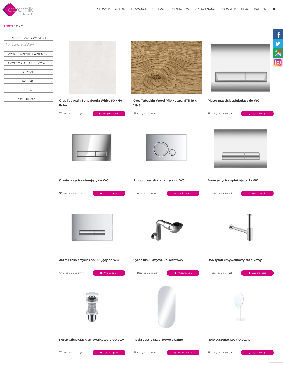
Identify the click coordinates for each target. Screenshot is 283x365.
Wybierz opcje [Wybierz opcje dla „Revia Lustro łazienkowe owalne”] (185, 352)
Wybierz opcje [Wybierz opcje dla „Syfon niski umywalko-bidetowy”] (185, 273)
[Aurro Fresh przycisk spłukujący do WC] (92, 227)
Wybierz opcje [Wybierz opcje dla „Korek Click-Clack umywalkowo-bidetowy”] (110, 352)
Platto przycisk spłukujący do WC (233, 100)
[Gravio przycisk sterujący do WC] (92, 147)
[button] (72, 113)
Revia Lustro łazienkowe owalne (158, 339)
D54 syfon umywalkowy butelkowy (235, 260)
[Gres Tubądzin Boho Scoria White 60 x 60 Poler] (92, 67)
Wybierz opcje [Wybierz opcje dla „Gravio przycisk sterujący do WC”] (110, 193)
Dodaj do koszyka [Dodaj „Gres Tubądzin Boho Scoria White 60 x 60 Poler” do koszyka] (110, 113)
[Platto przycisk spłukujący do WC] (241, 67)
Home (8, 25)
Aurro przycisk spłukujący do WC (233, 180)
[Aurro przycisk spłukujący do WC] (241, 147)
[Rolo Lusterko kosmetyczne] (241, 306)
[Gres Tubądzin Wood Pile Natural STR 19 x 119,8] (167, 67)
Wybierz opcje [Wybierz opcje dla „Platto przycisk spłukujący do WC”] (259, 113)
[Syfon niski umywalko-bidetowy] (167, 227)
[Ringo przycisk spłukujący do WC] (167, 147)
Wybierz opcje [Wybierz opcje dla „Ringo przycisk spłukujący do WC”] (185, 193)
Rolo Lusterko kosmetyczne (229, 339)
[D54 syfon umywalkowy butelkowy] (241, 227)
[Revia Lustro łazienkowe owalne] (167, 306)
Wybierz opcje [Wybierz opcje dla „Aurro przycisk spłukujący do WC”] (259, 193)
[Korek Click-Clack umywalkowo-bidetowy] (92, 306)
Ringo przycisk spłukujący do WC (159, 180)
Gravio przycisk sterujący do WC (83, 180)
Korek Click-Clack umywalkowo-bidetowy (91, 339)
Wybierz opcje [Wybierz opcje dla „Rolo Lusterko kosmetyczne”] (259, 352)
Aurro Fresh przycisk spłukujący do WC (89, 260)
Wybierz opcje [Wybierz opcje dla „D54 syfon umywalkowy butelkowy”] (259, 273)
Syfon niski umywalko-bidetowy (158, 260)
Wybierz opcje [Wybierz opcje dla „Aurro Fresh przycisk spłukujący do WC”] (110, 273)
